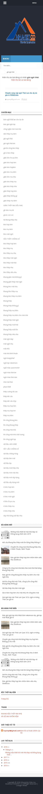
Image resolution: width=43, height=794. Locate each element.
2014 (6, 765)
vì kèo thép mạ (8, 506)
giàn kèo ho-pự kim (10, 158)
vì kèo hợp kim (8, 487)
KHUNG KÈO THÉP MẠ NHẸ (11, 714)
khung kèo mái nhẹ (10, 286)
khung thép (7, 301)
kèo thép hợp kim (9, 244)
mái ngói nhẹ (8, 344)
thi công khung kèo (10, 420)
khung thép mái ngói (11, 320)
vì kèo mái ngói (9, 496)
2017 (6, 757)
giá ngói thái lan (9, 143)
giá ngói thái (7, 139)
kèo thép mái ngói (10, 258)
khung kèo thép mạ (10, 291)
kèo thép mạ (8, 248)
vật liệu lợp (7, 463)
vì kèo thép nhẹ (9, 511)
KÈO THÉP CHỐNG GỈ (11, 239)
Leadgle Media (21, 785)
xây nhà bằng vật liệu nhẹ (12, 516)
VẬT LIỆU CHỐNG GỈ (11, 449)
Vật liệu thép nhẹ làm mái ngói (13, 588)
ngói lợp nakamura (10, 363)
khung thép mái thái (10, 325)
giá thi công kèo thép (11, 148)
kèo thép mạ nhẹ (9, 253)
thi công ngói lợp (9, 439)
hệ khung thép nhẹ (10, 220)
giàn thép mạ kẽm (10, 201)
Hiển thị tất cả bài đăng (21, 80)
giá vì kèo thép (8, 153)
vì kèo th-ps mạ (9, 501)
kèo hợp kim (8, 224)
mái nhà (6, 349)
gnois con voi (8, 215)
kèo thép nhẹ (8, 267)
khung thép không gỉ (11, 306)
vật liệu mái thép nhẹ (11, 468)
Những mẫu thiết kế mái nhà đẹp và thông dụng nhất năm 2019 (24, 533)
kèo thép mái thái (9, 263)
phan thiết (7, 387)
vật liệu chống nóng (10, 454)
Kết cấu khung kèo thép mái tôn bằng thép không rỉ (21, 542)
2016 (6, 760)
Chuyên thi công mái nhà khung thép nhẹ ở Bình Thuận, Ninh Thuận (26, 548)
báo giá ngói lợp (9, 124)
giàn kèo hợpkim (9, 167)
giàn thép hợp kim (10, 191)
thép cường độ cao (10, 391)
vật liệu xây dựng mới (11, 482)
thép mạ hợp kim (9, 406)
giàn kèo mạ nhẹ (9, 177)
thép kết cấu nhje (9, 401)
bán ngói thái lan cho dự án (13, 119)
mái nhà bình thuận (10, 353)
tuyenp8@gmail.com (11, 731)
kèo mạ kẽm (8, 229)
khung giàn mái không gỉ (12, 277)
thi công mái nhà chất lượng (13, 434)
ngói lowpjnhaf (8, 358)
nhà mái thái (8, 382)
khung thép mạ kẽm (10, 310)
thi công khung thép (10, 425)
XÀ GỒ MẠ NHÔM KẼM (9, 716)
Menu (6, 59)
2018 (6, 747)
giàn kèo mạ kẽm (9, 172)
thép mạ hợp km (9, 411)
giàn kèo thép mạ (9, 181)
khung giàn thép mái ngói (12, 282)
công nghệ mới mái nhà (12, 129)
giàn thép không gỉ (10, 196)
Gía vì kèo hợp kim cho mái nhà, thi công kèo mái (20, 593)
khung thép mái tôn (10, 329)
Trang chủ (5, 699)
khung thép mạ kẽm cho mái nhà (15, 315)
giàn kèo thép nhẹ (10, 186)
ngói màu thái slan (10, 377)
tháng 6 (9, 750)
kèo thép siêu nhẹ (10, 272)
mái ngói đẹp (8, 339)
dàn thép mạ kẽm (10, 134)
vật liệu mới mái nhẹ (10, 473)
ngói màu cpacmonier (11, 368)
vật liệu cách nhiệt (10, 444)
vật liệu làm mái (9, 458)
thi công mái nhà (9, 430)
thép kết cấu (8, 396)
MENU (34, 3)
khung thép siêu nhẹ (10, 334)
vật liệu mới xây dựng (11, 477)
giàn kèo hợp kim (9, 162)
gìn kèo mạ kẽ (8, 210)
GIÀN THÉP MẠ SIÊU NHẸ (13, 205)
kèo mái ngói (8, 234)
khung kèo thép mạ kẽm (12, 296)
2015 (6, 763)
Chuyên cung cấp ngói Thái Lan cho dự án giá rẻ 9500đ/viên (21, 94)
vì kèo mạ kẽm (8, 492)
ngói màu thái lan (9, 372)
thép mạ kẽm (8, 415)
